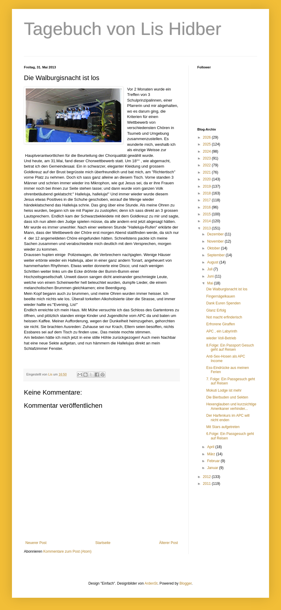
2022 (207, 165)
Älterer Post (168, 543)
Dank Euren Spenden (223, 303)
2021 (207, 172)
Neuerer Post (36, 543)
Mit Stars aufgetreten (222, 427)
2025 (207, 144)
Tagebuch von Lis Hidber (122, 29)
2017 (207, 200)
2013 (207, 228)
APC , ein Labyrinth (221, 331)
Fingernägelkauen (220, 296)
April (211, 447)
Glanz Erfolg (216, 310)
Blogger (185, 583)
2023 (207, 158)
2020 (207, 179)
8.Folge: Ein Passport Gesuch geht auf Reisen (230, 347)
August (213, 262)
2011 (207, 484)
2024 (207, 151)
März (211, 454)
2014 (207, 221)
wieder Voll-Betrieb (221, 338)
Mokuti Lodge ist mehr (224, 390)
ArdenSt (151, 583)
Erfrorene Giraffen (220, 324)
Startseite (103, 543)
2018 (207, 193)
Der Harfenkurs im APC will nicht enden (228, 417)
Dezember (216, 234)
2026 (207, 137)
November (216, 241)
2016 (207, 207)
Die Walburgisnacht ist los (227, 289)
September (216, 255)
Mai (210, 283)
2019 (207, 186)
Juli (210, 269)
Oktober (214, 248)
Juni (211, 276)
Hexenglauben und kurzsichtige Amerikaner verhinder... (231, 406)
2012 (207, 477)
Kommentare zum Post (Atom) (67, 551)
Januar (213, 468)
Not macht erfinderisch (224, 317)
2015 (207, 214)
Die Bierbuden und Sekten (227, 397)
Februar (214, 461)
